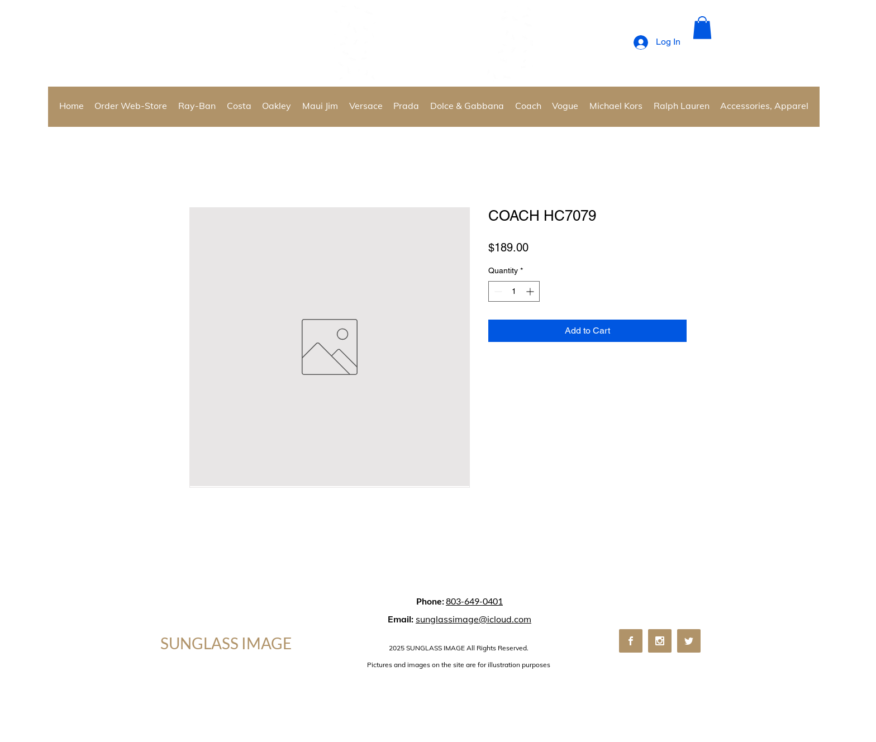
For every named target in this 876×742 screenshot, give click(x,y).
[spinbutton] (514, 291)
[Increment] (531, 291)
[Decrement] (497, 291)
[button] (702, 27)
